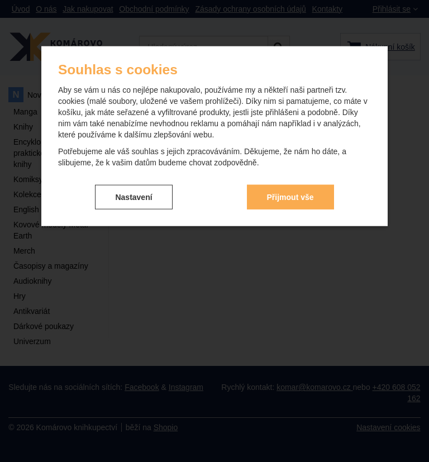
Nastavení (133, 196)
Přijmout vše (290, 196)
